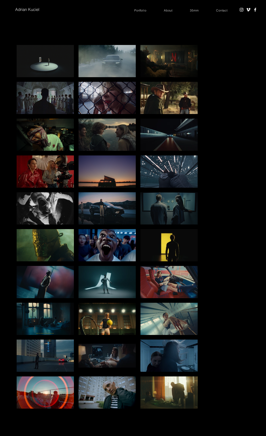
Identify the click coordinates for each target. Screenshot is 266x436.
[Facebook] (255, 9)
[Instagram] (241, 9)
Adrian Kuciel (27, 9)
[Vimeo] (248, 9)
